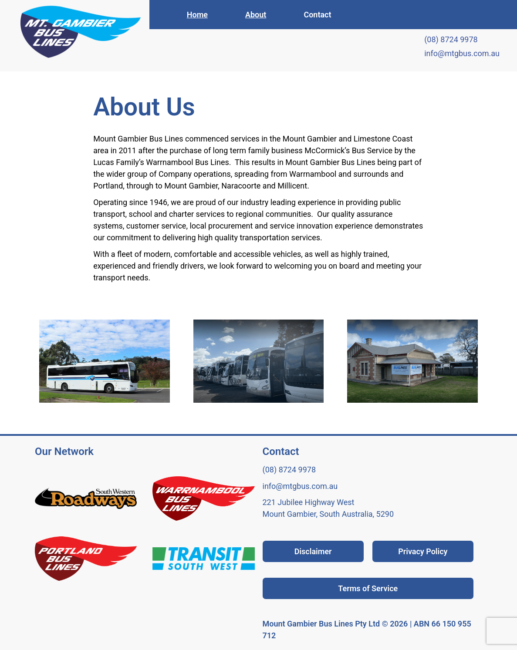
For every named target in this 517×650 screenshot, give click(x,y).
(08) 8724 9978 (451, 39)
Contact (317, 14)
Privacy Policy (422, 551)
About (255, 14)
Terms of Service (368, 588)
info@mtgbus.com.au (462, 53)
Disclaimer (313, 551)
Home (197, 14)
